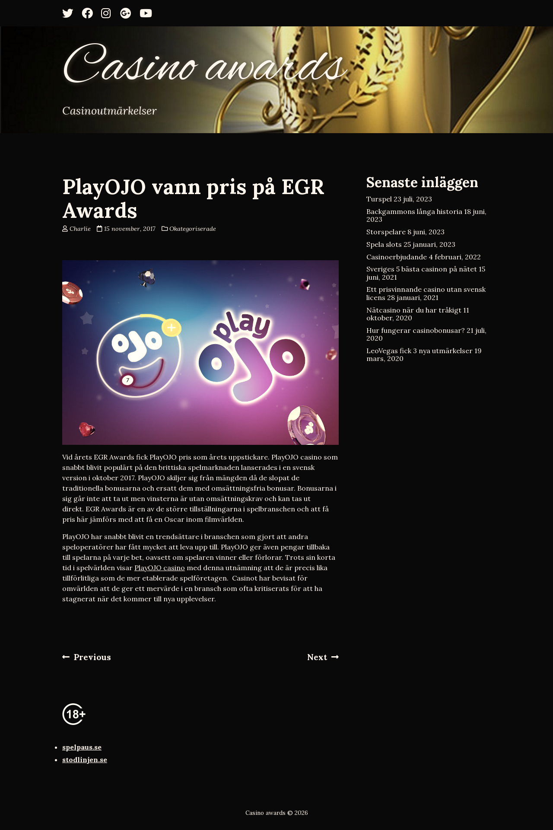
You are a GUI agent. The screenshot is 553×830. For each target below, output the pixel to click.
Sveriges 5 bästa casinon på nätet (421, 269)
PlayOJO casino (159, 567)
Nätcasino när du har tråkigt (413, 310)
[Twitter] (70, 13)
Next (323, 657)
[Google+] (128, 13)
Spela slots (384, 244)
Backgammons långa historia (414, 211)
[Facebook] (90, 13)
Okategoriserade (192, 229)
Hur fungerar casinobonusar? (415, 330)
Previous (86, 657)
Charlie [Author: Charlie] (80, 229)
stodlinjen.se (84, 759)
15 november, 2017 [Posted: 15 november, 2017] (130, 229)
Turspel (379, 199)
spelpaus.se (82, 747)
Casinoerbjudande (396, 256)
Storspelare (386, 231)
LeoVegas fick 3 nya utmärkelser (419, 350)
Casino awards (203, 67)
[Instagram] (109, 13)
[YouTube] (148, 13)
